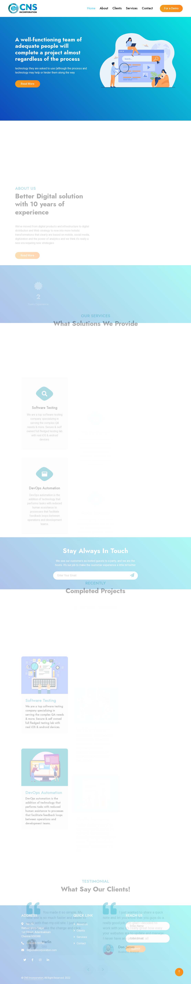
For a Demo (171, 8)
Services (132, 8)
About (104, 8)
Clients (117, 8)
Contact (147, 8)
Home (91, 8)
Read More (27, 84)
